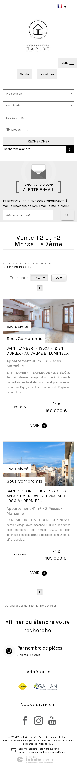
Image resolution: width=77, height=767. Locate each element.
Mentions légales (25, 740)
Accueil (7, 263)
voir (38, 425)
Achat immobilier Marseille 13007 (34, 263)
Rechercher (38, 141)
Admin (62, 740)
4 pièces (35, 655)
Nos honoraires (42, 740)
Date (59, 277)
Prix (40, 278)
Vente (24, 74)
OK (67, 215)
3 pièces (22, 655)
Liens (54, 740)
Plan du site (9, 740)
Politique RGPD (46, 743)
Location (47, 74)
